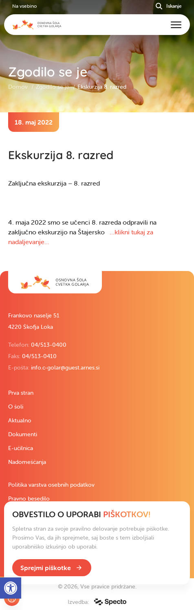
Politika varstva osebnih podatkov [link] (51, 484)
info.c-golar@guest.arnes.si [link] (65, 367)
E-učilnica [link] (20, 448)
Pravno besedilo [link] (29, 498)
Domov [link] (18, 86)
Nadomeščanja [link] (27, 462)
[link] (55, 282)
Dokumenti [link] (22, 434)
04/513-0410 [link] (39, 356)
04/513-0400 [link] (48, 344)
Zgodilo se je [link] (53, 86)
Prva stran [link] (20, 392)
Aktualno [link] (19, 420)
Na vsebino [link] (24, 6)
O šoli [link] (15, 406)
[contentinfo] (97, 191)
